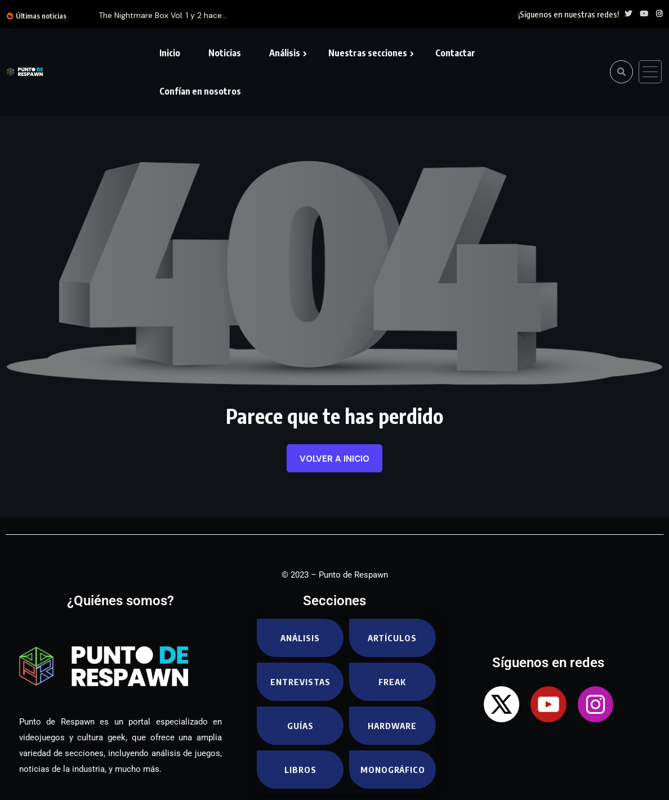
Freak (392, 682)
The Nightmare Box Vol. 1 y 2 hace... (163, 15)
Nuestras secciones (367, 53)
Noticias (224, 53)
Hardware (392, 726)
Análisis (284, 53)
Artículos (392, 638)
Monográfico (393, 770)
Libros (300, 770)
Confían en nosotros (200, 91)
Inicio (169, 53)
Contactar (455, 53)
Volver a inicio (334, 458)
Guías (300, 726)
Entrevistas (300, 682)
